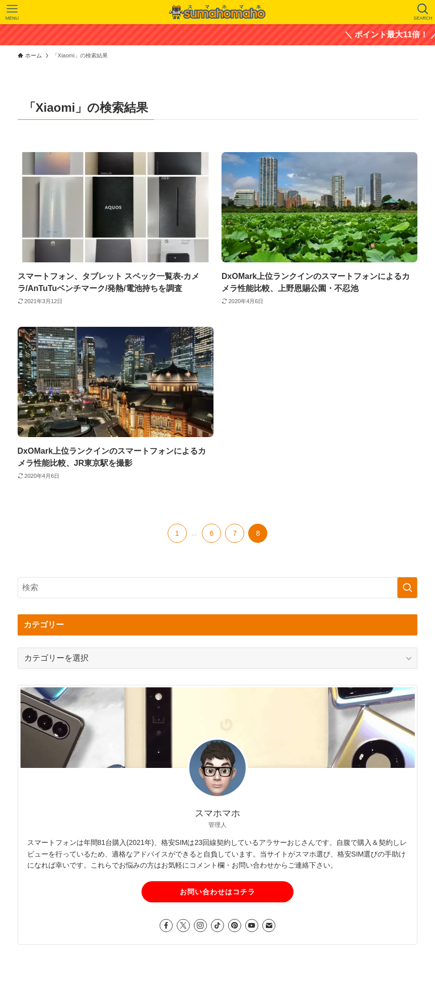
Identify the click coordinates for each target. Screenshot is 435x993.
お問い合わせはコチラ (217, 892)
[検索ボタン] (423, 12)
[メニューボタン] (12, 12)
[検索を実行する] (407, 587)
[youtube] (251, 925)
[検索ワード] (218, 587)
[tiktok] (217, 925)
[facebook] (166, 925)
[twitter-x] (183, 925)
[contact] (268, 925)
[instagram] (200, 925)
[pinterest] (234, 925)
